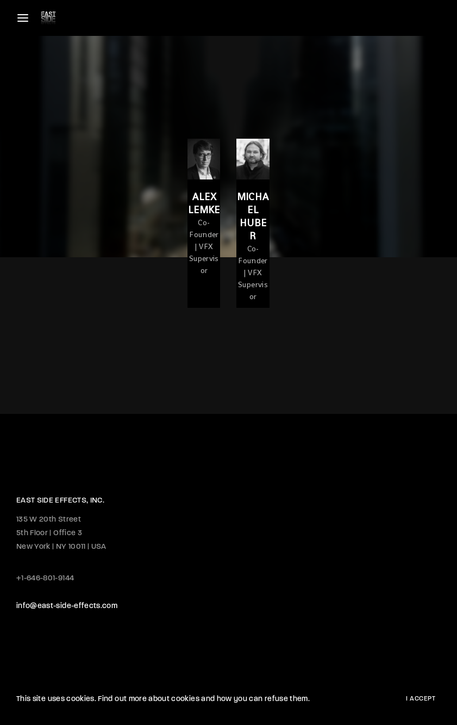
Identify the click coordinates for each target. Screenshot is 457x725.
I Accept (420, 699)
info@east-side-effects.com (66, 606)
